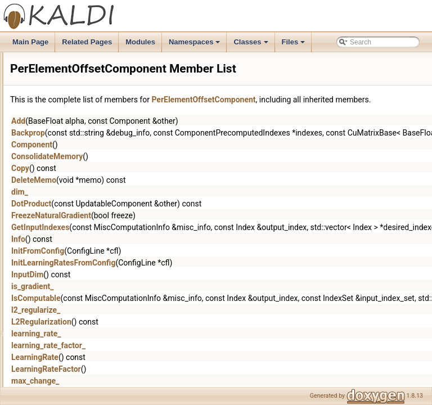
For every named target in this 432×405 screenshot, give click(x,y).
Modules (140, 42)
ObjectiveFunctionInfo (87, 139)
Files (294, 45)
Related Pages (87, 42)
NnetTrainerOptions (84, 89)
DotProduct (172, 216)
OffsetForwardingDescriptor (96, 151)
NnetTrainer (73, 77)
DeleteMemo (174, 192)
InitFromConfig (178, 263)
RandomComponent (85, 275)
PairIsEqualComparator (90, 201)
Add (159, 133)
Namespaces (195, 45)
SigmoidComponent (84, 374)
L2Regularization (182, 334)
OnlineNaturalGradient (88, 164)
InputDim (168, 286)
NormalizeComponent (87, 126)
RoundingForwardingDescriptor (101, 337)
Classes (251, 45)
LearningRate (175, 369)
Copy (161, 180)
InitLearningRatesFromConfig (204, 275)
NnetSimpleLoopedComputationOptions (114, 65)
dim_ (160, 204)
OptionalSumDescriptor (90, 188)
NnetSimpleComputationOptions (103, 52)
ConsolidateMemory (187, 168)
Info (159, 251)
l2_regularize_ (176, 322)
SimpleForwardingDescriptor (97, 386)
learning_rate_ (176, 345)
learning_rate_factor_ (189, 357)
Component (172, 156)
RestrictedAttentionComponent (101, 324)
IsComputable (176, 310)
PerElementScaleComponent (98, 238)
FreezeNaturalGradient (192, 227)
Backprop (169, 145)
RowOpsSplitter (78, 349)
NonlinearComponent (87, 102)
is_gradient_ (173, 298)
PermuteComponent (85, 250)
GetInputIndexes (181, 239)
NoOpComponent (81, 114)
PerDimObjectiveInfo (86, 213)
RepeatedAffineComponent (96, 300)
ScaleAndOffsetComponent (96, 362)
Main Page (30, 42)
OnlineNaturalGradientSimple (99, 176)
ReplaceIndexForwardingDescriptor (108, 312)
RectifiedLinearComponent (95, 287)
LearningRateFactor (187, 381)
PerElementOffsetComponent (99, 226)
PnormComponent (82, 263)
